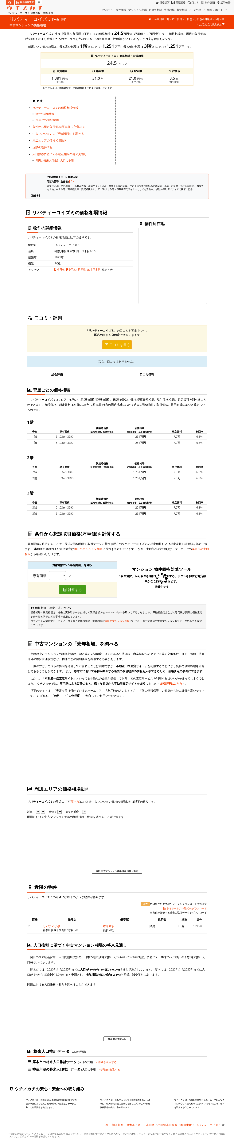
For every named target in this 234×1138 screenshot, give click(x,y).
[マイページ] (39, 2)
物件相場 (121, 10)
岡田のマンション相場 (88, 549)
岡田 (179, 19)
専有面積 (39, 576)
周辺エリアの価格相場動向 (50, 140)
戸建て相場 (155, 10)
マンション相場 (137, 10)
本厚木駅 (219, 19)
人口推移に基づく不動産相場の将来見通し (60, 154)
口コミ (193, 2)
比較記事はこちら (171, 683)
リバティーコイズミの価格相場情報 (55, 108)
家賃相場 (184, 10)
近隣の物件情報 (43, 147)
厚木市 (170, 19)
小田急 (188, 19)
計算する (72, 589)
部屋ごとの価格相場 (48, 120)
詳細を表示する (106, 1062)
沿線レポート (217, 10)
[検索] (10, 2)
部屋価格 (178, 2)
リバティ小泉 (51, 926)
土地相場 (169, 10)
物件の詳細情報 (45, 114)
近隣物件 (223, 2)
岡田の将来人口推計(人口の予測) (55, 160)
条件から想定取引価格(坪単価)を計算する (59, 127)
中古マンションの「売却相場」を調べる (58, 133)
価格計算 (162, 2)
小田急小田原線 (203, 19)
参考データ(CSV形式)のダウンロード (185, 908)
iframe (163, 132)
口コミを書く (117, 344)
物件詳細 (207, 2)
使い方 (108, 10)
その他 (199, 10)
